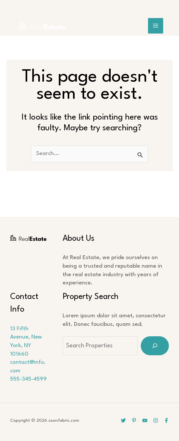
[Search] (155, 345)
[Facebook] (166, 420)
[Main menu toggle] (156, 26)
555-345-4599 (28, 379)
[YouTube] (144, 420)
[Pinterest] (134, 420)
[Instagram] (155, 420)
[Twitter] (123, 420)
